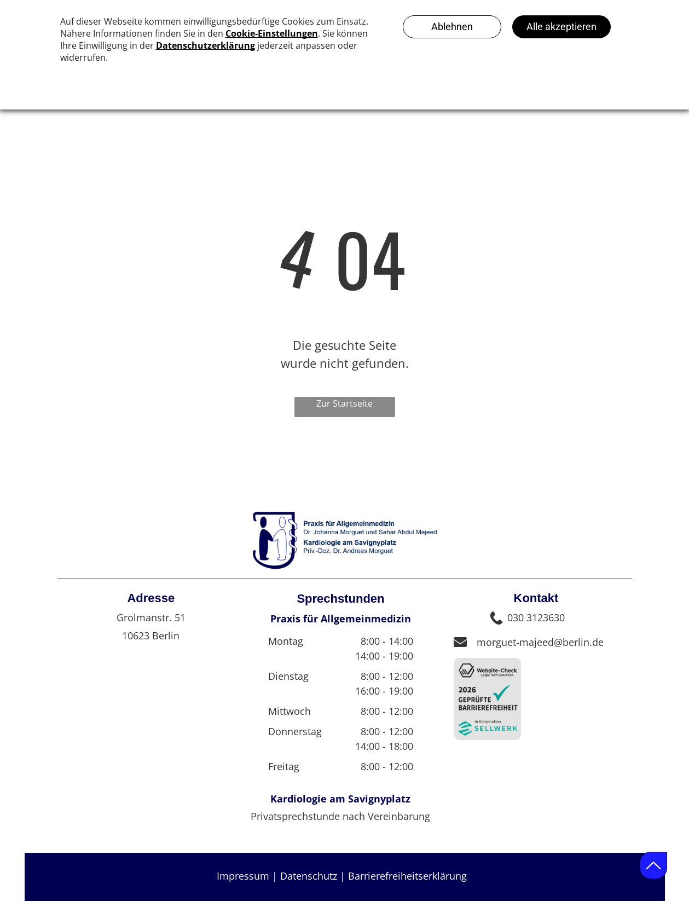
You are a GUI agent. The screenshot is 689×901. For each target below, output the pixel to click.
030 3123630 (536, 617)
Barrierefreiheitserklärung (407, 875)
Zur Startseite (344, 403)
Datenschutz (308, 875)
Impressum (243, 875)
